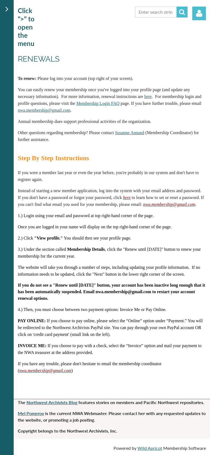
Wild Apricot (150, 448)
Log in (199, 13)
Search (182, 12)
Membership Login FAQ (97, 103)
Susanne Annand (129, 132)
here (148, 96)
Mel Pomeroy (31, 413)
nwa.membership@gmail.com (44, 110)
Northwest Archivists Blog (52, 402)
